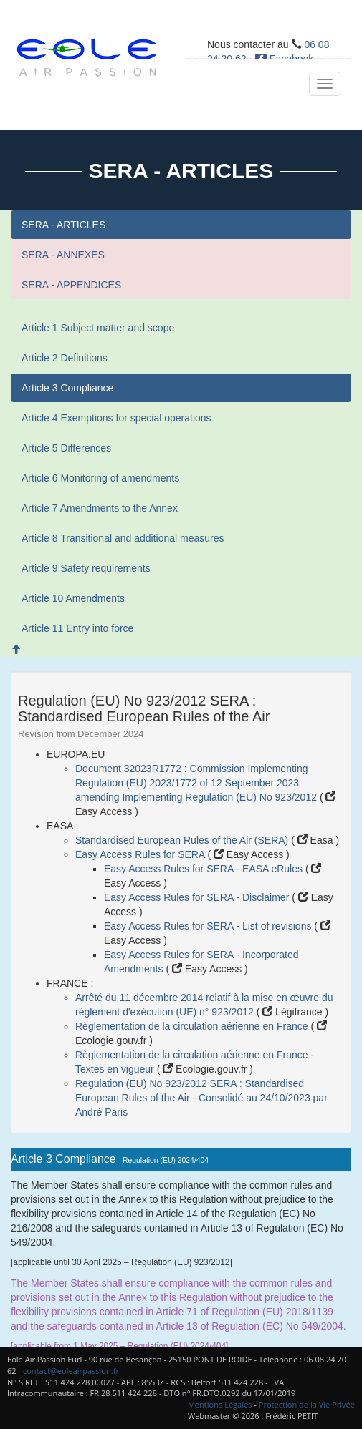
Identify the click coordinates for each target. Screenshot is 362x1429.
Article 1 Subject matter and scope (98, 327)
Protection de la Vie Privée (307, 1404)
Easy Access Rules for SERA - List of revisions (209, 926)
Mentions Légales (220, 1404)
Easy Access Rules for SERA (141, 854)
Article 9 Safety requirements (86, 568)
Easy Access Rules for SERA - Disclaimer (198, 897)
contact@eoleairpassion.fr (71, 1370)
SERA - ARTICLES (63, 224)
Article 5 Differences (66, 448)
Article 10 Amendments (73, 598)
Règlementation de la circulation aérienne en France (192, 1026)
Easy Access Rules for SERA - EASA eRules (204, 868)
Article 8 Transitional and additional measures (123, 538)
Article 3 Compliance (67, 388)
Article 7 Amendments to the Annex (100, 508)
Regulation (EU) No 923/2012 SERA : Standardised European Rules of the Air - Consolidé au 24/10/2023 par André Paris (201, 1098)
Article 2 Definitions (65, 358)
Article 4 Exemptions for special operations (116, 418)
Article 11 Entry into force (77, 628)
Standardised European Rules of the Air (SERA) (183, 840)
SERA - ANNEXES (63, 254)
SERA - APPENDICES (71, 285)
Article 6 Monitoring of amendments (100, 478)
